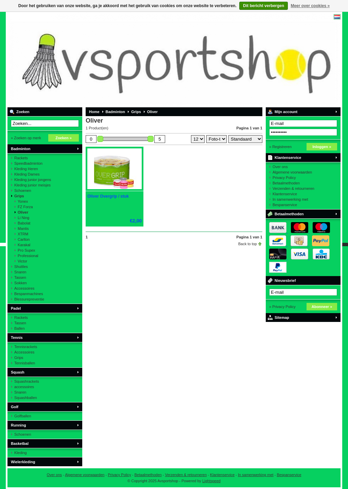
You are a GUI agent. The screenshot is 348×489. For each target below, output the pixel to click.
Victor (22, 261)
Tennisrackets (25, 347)
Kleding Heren (26, 169)
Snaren (20, 272)
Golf (14, 407)
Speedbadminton (28, 163)
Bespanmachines (28, 294)
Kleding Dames (27, 174)
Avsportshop (97, 59)
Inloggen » (322, 147)
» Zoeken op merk (26, 138)
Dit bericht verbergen (263, 5)
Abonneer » (322, 307)
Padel (16, 308)
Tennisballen (24, 363)
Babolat (24, 223)
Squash (17, 372)
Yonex (23, 201)
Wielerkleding (23, 462)
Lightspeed (211, 481)
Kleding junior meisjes (32, 185)
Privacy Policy (284, 178)
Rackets (21, 158)
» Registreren (280, 147)
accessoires (24, 387)
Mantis (23, 229)
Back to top (247, 244)
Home (94, 112)
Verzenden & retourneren (293, 188)
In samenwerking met (290, 199)
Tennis (17, 338)
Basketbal (20, 443)
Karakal (24, 245)
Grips (19, 196)
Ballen (19, 328)
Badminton (20, 149)
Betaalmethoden (286, 183)
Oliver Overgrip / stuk (108, 196)
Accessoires (24, 288)
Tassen (20, 277)
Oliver (23, 212)
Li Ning (23, 218)
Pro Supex (26, 250)
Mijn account (286, 112)
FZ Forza (25, 207)
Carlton (24, 239)
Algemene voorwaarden (292, 172)
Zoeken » (63, 138)
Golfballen (22, 416)
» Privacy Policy (282, 307)
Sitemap (282, 317)
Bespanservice (285, 205)
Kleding (20, 453)
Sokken (20, 283)
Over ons (280, 167)
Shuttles (21, 267)
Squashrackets (26, 381)
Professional (28, 256)
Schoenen (22, 190)
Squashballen (25, 398)
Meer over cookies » (310, 5)
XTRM (23, 234)
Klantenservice (288, 158)
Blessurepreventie (29, 299)
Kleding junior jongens (32, 180)
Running (18, 425)
